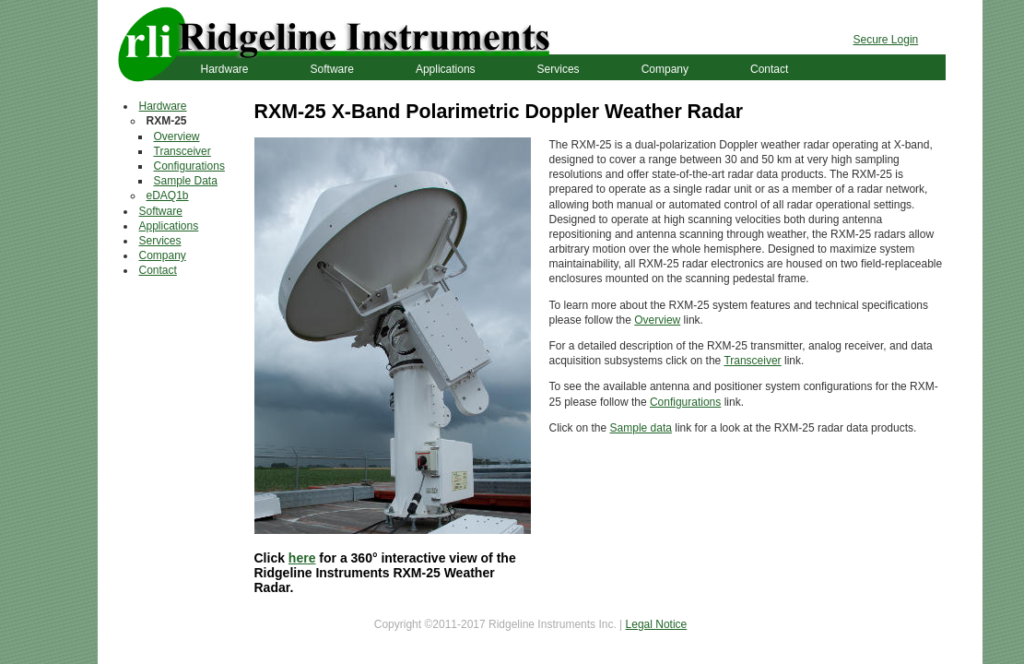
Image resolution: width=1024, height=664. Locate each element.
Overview (177, 136)
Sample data (641, 427)
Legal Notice (657, 624)
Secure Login (886, 39)
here (302, 558)
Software (332, 69)
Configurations (189, 166)
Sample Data (186, 180)
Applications (446, 69)
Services (558, 69)
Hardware (225, 69)
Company (665, 69)
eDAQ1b (168, 195)
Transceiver (182, 151)
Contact (769, 69)
